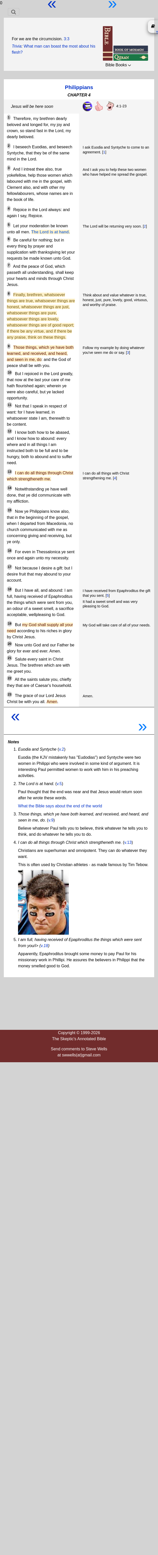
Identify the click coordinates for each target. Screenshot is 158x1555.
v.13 (128, 842)
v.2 (61, 749)
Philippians (79, 87)
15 (9, 510)
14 (9, 488)
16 (9, 551)
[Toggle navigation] (13, 12)
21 (9, 658)
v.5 (59, 784)
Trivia (16, 46)
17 (9, 567)
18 (9, 589)
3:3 (66, 39)
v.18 (44, 946)
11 (9, 405)
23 (9, 694)
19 (9, 623)
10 (9, 372)
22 (9, 678)
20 (9, 644)
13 (9, 472)
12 (9, 431)
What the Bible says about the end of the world (60, 806)
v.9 (50, 820)
